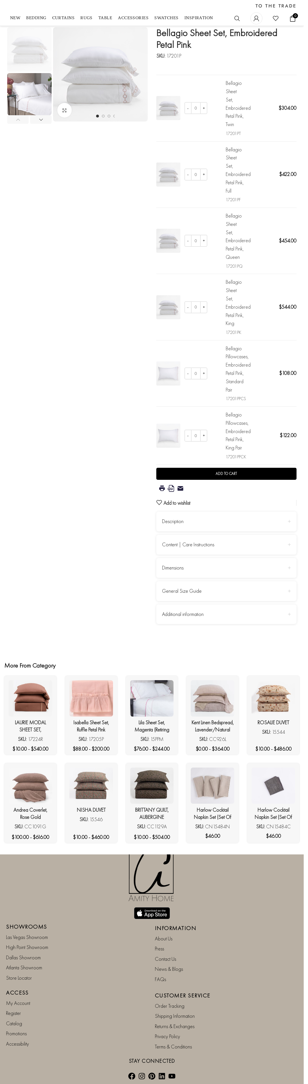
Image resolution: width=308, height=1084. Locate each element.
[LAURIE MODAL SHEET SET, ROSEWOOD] (30, 698)
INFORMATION (175, 928)
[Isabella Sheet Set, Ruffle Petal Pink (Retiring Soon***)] (91, 698)
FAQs (160, 979)
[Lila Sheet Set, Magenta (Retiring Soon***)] (152, 698)
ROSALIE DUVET (273, 722)
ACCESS (17, 992)
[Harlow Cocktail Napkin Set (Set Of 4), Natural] (212, 786)
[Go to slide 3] (109, 116)
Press (159, 949)
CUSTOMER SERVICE (182, 995)
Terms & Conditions (173, 1046)
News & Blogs (169, 969)
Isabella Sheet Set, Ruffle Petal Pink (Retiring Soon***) (91, 729)
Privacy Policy (167, 1036)
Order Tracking (169, 1006)
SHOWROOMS (26, 926)
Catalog (14, 1023)
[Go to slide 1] (97, 116)
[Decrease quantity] (188, 108)
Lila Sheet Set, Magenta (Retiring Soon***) (151, 729)
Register (13, 1013)
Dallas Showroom (23, 957)
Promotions (16, 1033)
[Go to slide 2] (103, 116)
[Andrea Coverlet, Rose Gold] (30, 786)
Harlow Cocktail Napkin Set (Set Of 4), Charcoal (273, 817)
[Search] (237, 18)
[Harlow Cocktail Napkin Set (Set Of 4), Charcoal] (273, 786)
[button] (18, 119)
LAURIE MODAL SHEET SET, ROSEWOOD (30, 729)
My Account (18, 1003)
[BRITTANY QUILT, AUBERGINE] (152, 786)
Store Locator (19, 978)
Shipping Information (175, 1016)
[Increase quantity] (203, 108)
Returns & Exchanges (174, 1026)
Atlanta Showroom (24, 967)
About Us (163, 938)
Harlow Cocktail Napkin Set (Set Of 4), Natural (212, 817)
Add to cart (226, 473)
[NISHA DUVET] (91, 786)
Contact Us (165, 959)
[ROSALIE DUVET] (273, 698)
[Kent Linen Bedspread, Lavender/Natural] (212, 698)
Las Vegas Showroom (27, 937)
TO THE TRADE (276, 6)
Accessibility (17, 1043)
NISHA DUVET (91, 810)
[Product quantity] (196, 108)
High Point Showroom (27, 947)
